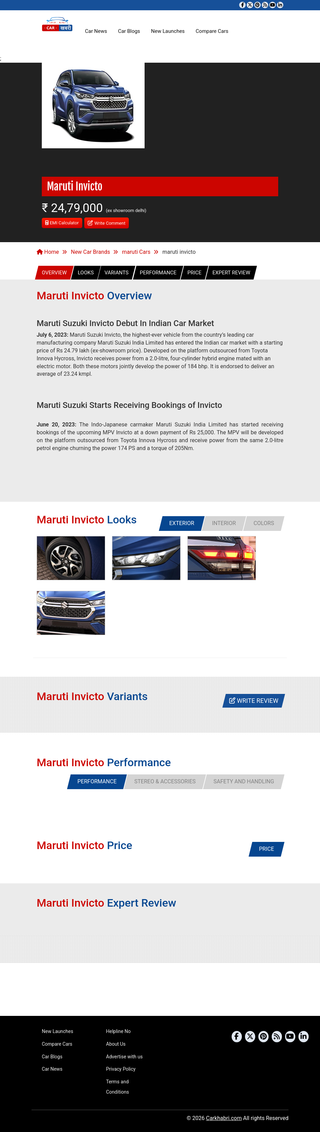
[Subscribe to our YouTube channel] (272, 5)
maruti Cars (136, 252)
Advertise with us (124, 1056)
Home (48, 252)
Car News (96, 31)
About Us (116, 1044)
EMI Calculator (62, 222)
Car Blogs (129, 31)
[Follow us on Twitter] (250, 5)
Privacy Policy (121, 1069)
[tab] (182, 523)
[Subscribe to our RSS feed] (265, 5)
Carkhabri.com (224, 1118)
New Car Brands (90, 252)
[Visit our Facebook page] (242, 5)
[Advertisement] (160, 989)
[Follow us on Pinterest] (257, 5)
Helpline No (118, 1031)
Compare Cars (212, 31)
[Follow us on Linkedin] (280, 5)
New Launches (168, 31)
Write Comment (106, 222)
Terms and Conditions (117, 1087)
